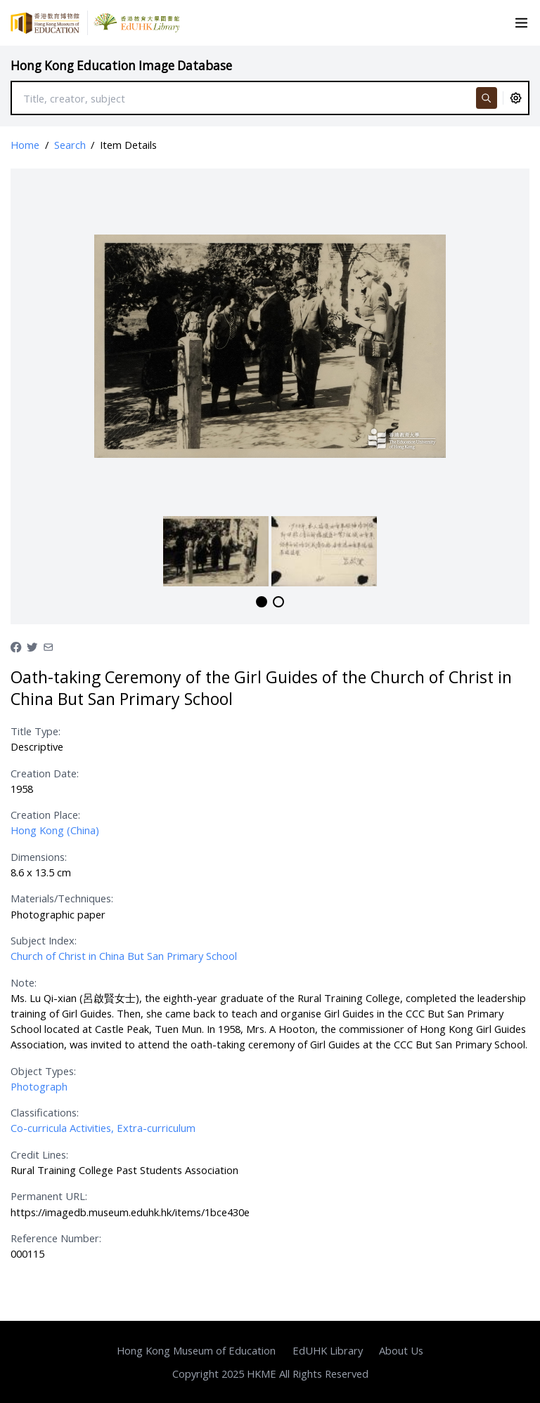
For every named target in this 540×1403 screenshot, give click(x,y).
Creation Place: (45, 815)
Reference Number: (56, 1238)
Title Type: (35, 731)
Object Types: (43, 1071)
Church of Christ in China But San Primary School (124, 956)
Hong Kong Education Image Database (121, 66)
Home (25, 145)
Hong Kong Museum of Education (196, 1350)
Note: (24, 982)
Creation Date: (45, 773)
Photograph (39, 1086)
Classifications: (45, 1112)
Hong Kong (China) (55, 830)
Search (70, 145)
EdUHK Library (327, 1350)
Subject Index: (44, 940)
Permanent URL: (49, 1196)
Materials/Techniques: (62, 898)
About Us (401, 1350)
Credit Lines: (39, 1154)
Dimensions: (39, 857)
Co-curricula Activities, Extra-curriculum (103, 1128)
